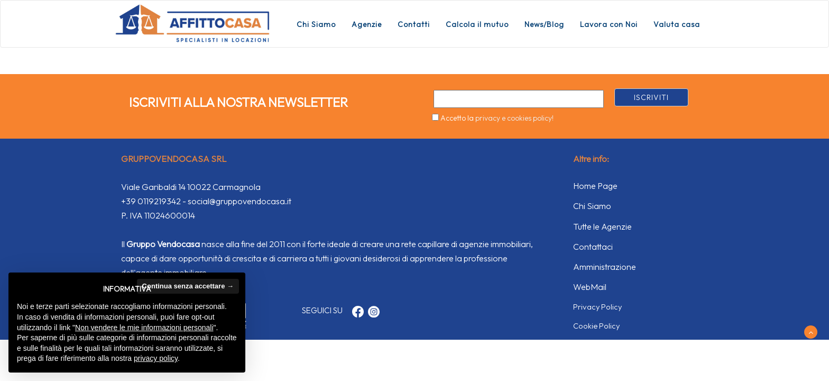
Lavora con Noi (609, 24)
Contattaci (593, 246)
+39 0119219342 (151, 201)
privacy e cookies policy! (514, 118)
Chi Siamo (316, 24)
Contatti (414, 24)
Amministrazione (604, 266)
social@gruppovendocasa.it (239, 201)
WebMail (589, 287)
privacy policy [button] (156, 358)
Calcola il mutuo (477, 24)
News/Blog (544, 24)
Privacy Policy (597, 307)
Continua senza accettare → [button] (188, 286)
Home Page (595, 185)
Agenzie (367, 24)
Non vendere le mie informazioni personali (144, 327)
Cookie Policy (596, 326)
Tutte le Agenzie (602, 226)
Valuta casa (676, 24)
